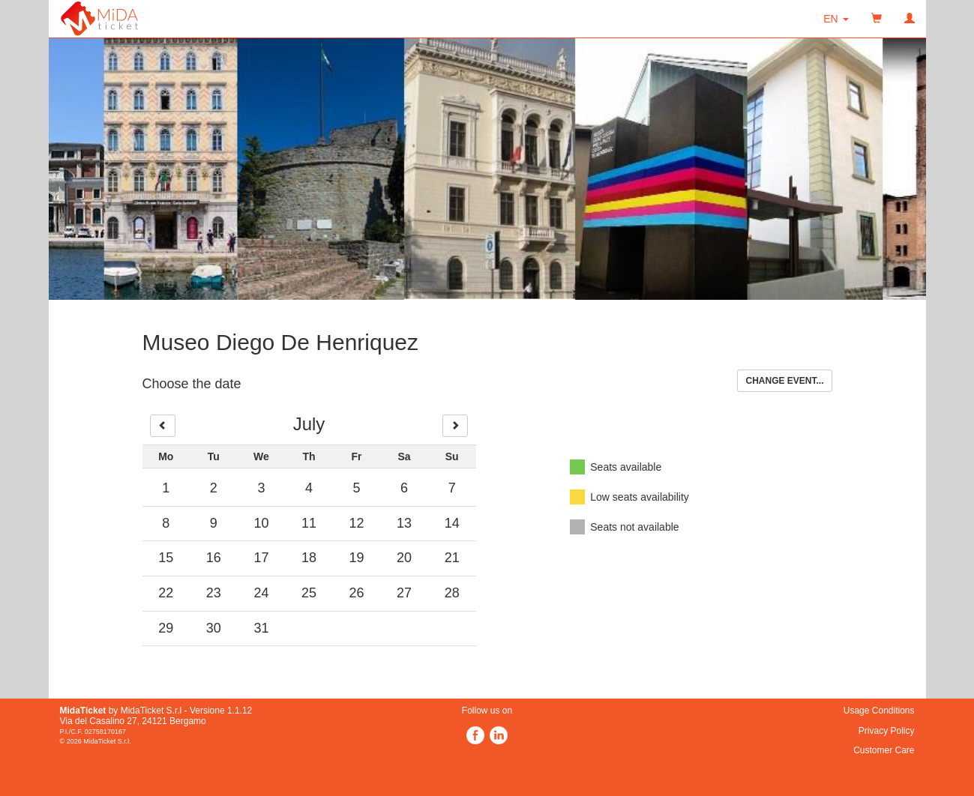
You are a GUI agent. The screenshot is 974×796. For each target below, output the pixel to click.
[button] (835, 18)
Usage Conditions (879, 710)
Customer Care (883, 750)
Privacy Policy (887, 731)
